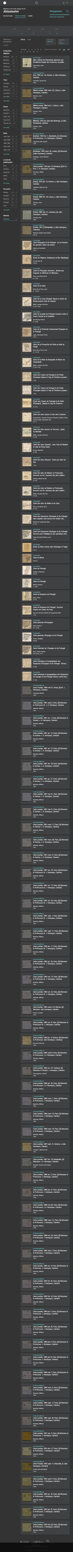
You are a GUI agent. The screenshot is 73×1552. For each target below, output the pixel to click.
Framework (44, 1550)
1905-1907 (6, 136)
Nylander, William (8, 110)
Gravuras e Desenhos (10, 90)
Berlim (5, 176)
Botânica (6, 57)
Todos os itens (20, 16)
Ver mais (6, 74)
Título (63, 41)
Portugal (6, 202)
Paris (4, 166)
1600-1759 (6, 150)
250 (68, 49)
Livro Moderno (8, 93)
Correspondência (9, 83)
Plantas (5, 192)
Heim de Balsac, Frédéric (11, 120)
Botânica (6, 199)
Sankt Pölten (7, 172)
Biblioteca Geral (8, 60)
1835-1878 (6, 146)
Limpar (5, 45)
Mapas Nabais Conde (10, 63)
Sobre (30, 16)
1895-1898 (6, 140)
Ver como (50, 39)
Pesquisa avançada (57, 17)
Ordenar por (62, 40)
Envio (5, 205)
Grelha (50, 42)
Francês (6, 219)
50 (59, 49)
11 (37, 52)
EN (67, 2)
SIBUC (37, 1550)
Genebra (6, 169)
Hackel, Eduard (8, 113)
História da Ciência (9, 70)
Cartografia (6, 86)
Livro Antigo (7, 96)
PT (64, 2)
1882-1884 (6, 143)
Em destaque (8, 16)
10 (33, 52)
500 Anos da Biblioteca (10, 66)
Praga (5, 179)
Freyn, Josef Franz (9, 116)
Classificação (7, 196)
